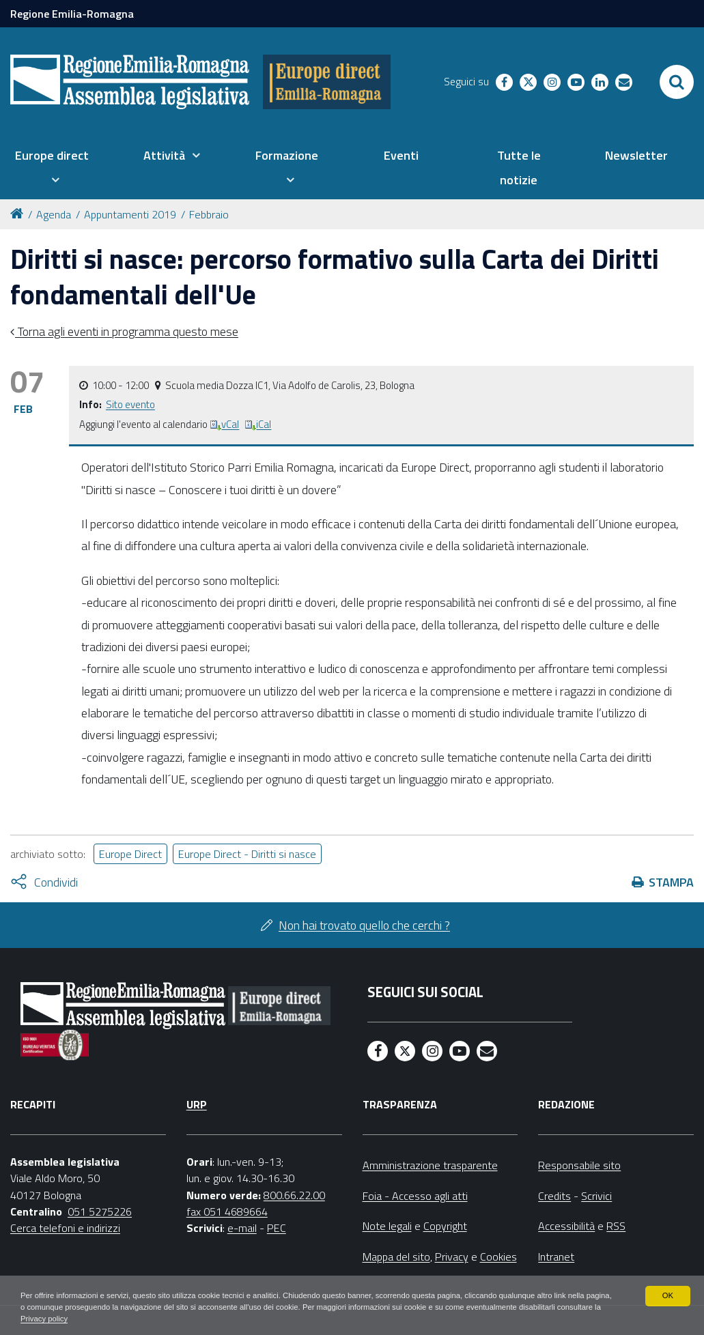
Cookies (498, 1256)
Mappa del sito (396, 1256)
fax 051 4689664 (227, 1211)
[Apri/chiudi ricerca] (677, 82)
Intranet (556, 1256)
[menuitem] (52, 167)
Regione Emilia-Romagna (72, 13)
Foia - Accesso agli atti (415, 1196)
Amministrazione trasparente (430, 1165)
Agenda (53, 214)
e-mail (242, 1228)
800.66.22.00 (294, 1195)
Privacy (451, 1256)
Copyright (445, 1226)
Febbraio (209, 214)
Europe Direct (130, 854)
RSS (615, 1226)
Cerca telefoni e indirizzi (65, 1228)
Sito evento (130, 404)
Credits (554, 1196)
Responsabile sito (579, 1165)
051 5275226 (100, 1211)
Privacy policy (135, 1318)
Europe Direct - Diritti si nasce (247, 854)
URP (196, 1104)
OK (667, 1294)
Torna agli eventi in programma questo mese (126, 331)
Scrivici (596, 1196)
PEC (276, 1228)
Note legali (387, 1226)
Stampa (671, 882)
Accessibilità (566, 1226)
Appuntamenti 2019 (130, 214)
